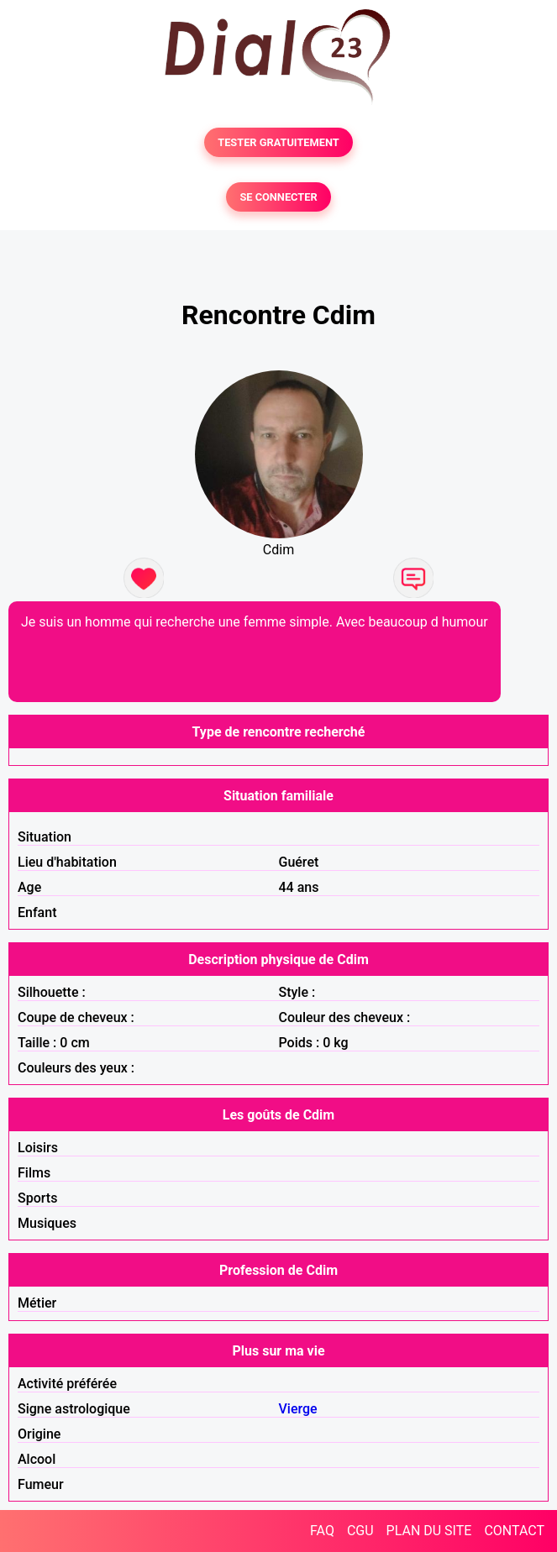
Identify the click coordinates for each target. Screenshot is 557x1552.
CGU (360, 1531)
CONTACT (514, 1531)
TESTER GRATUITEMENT (278, 142)
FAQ (322, 1531)
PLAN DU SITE (429, 1531)
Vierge (298, 1409)
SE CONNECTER (278, 197)
